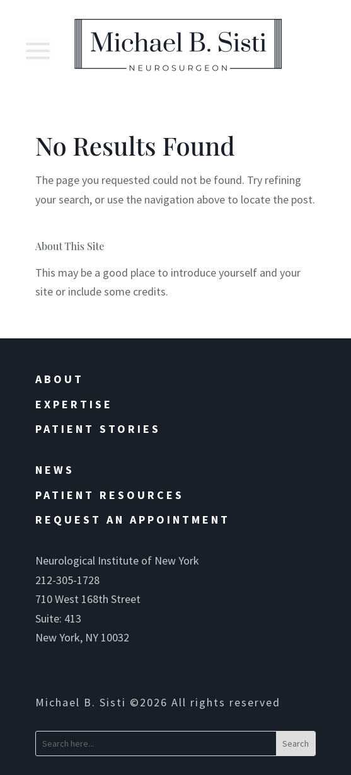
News (54, 469)
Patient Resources (109, 495)
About (59, 379)
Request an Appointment (132, 519)
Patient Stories (98, 429)
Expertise (74, 404)
